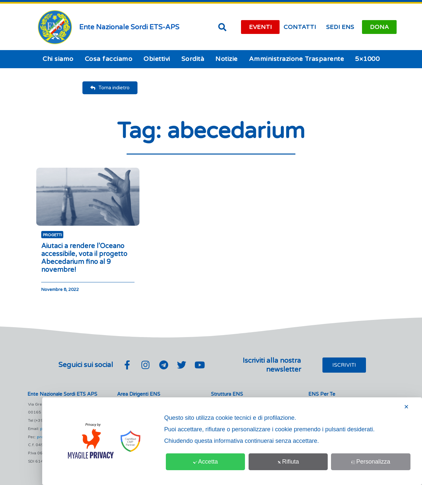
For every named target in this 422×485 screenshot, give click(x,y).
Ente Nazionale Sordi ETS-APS (129, 27)
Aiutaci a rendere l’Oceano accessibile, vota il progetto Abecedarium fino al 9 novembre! (84, 258)
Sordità (192, 59)
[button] (222, 27)
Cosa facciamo (109, 59)
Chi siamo (58, 59)
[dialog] (232, 441)
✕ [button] (406, 407)
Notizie (226, 59)
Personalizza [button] (370, 461)
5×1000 (367, 59)
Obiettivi (156, 59)
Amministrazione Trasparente (296, 59)
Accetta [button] (205, 461)
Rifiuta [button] (288, 461)
